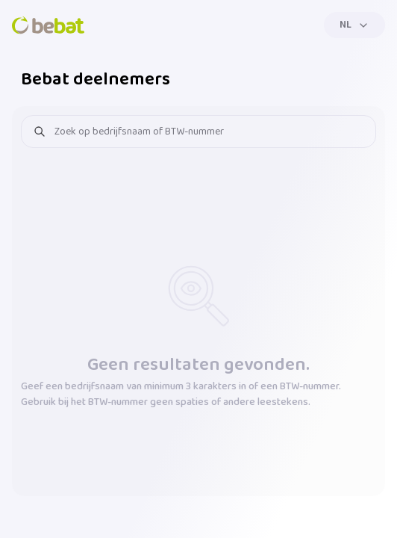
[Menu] (354, 25)
